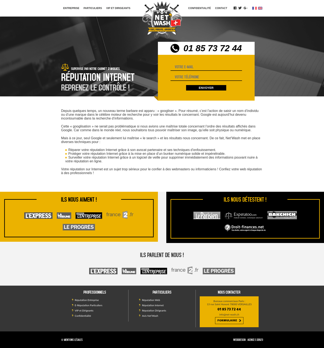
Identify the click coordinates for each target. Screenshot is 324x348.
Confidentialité (199, 8)
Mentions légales (73, 340)
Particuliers (92, 8)
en (260, 8)
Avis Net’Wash (150, 315)
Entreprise (71, 8)
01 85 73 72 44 (213, 48)
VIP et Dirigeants (118, 8)
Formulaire (229, 321)
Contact (221, 8)
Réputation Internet (153, 305)
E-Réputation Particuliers (88, 305)
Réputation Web (151, 300)
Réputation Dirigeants (154, 310)
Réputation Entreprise (87, 300)
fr (254, 8)
